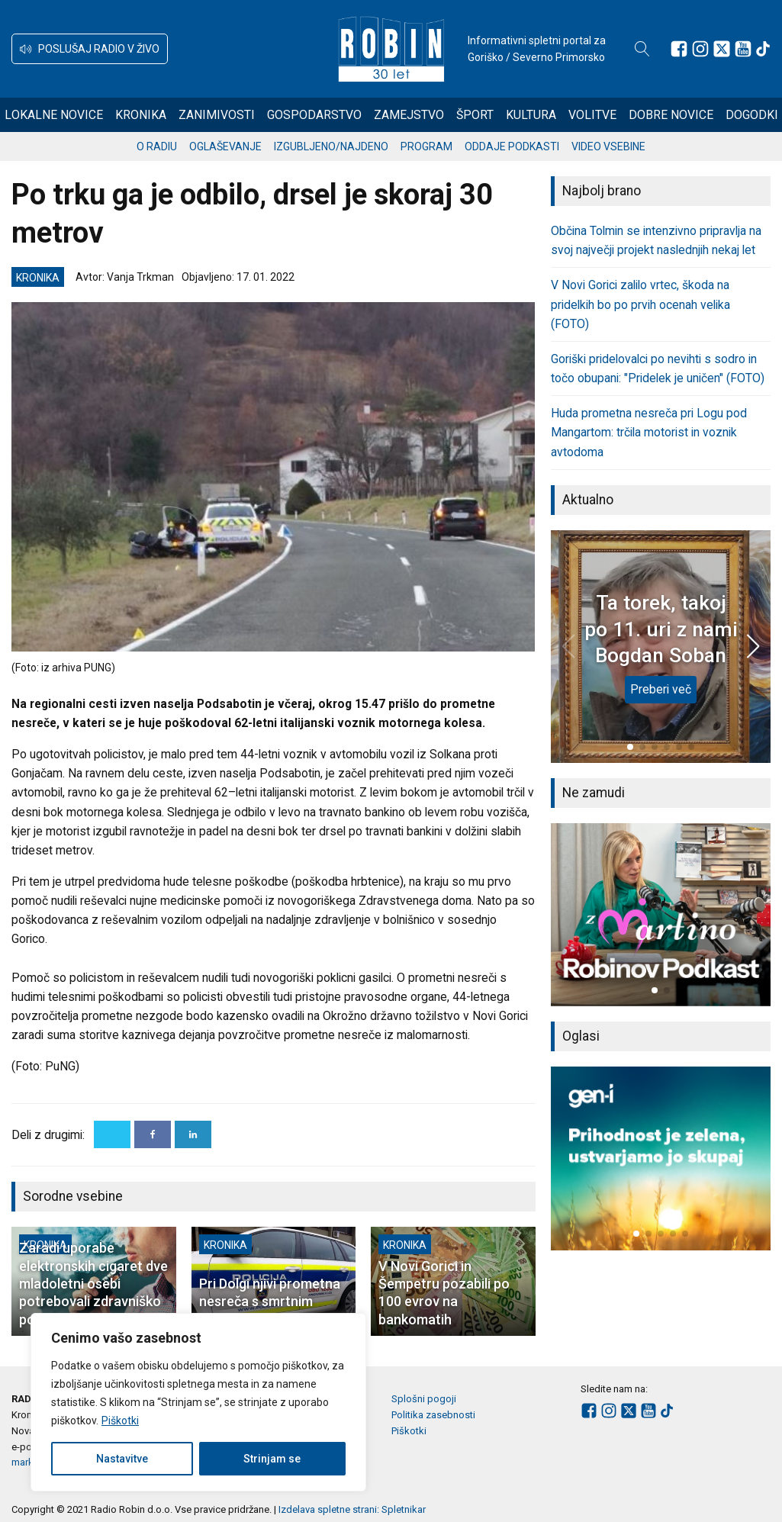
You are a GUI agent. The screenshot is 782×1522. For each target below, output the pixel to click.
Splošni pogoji (423, 1399)
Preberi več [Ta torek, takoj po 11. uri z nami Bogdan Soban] (660, 689)
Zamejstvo (409, 115)
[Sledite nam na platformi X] (722, 49)
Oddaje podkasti (512, 146)
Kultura (531, 115)
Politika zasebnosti (433, 1415)
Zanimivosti (217, 115)
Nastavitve (122, 1459)
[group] (661, 914)
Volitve (592, 115)
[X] (112, 1134)
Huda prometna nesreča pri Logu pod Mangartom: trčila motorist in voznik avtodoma (649, 432)
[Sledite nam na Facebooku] (679, 49)
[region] (198, 1402)
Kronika (140, 115)
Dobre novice (671, 115)
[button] (89, 49)
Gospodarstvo (314, 115)
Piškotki (120, 1420)
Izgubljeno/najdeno (331, 146)
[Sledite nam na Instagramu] (700, 49)
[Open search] (642, 48)
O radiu (157, 146)
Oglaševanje (225, 146)
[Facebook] (152, 1134)
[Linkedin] (193, 1134)
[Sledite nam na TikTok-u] (763, 48)
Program (426, 146)
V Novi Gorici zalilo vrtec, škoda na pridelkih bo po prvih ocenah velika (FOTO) (640, 304)
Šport (475, 115)
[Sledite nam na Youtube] (743, 49)
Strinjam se (272, 1459)
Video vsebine (608, 146)
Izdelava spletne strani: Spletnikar (352, 1509)
